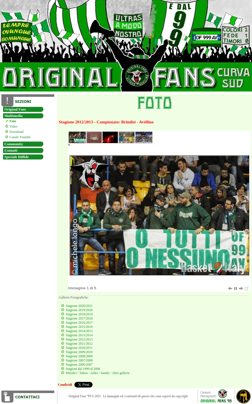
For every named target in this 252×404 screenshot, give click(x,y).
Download (15, 132)
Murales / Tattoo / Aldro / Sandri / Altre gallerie (98, 373)
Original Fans (15, 109)
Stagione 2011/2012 (79, 344)
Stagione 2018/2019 (79, 314)
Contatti (10, 150)
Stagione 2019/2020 (79, 310)
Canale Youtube (19, 137)
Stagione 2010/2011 (79, 348)
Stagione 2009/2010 (79, 352)
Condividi (65, 385)
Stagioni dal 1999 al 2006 (83, 369)
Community (13, 144)
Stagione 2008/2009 (79, 356)
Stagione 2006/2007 (79, 365)
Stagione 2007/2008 (79, 360)
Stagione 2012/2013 (79, 339)
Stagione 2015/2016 (79, 327)
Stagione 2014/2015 (79, 331)
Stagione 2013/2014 (79, 335)
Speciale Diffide (16, 157)
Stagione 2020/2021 (79, 306)
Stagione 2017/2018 (79, 318)
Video (13, 126)
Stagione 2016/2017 (79, 323)
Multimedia (13, 116)
